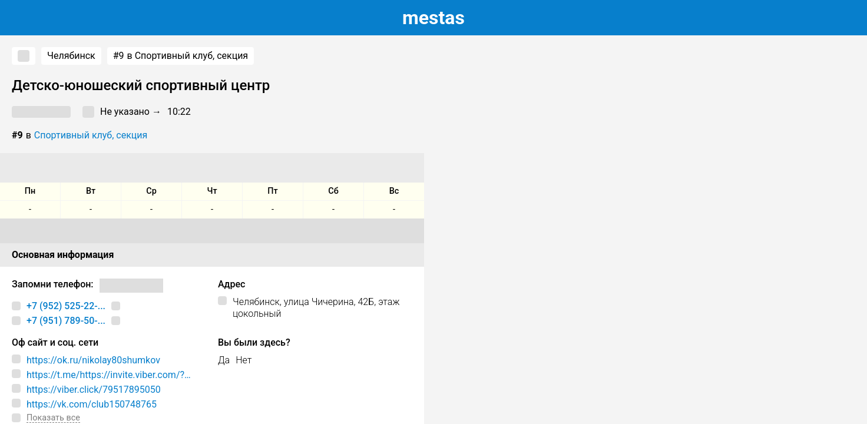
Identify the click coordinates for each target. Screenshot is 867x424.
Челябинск (71, 55)
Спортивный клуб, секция (91, 135)
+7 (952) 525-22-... (66, 306)
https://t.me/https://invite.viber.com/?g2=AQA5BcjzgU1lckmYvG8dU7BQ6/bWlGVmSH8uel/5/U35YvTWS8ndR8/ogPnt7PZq (115, 375)
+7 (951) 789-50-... (66, 320)
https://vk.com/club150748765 (92, 404)
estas (433, 17)
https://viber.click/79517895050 (94, 389)
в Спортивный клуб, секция (180, 56)
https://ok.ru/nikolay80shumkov (93, 360)
